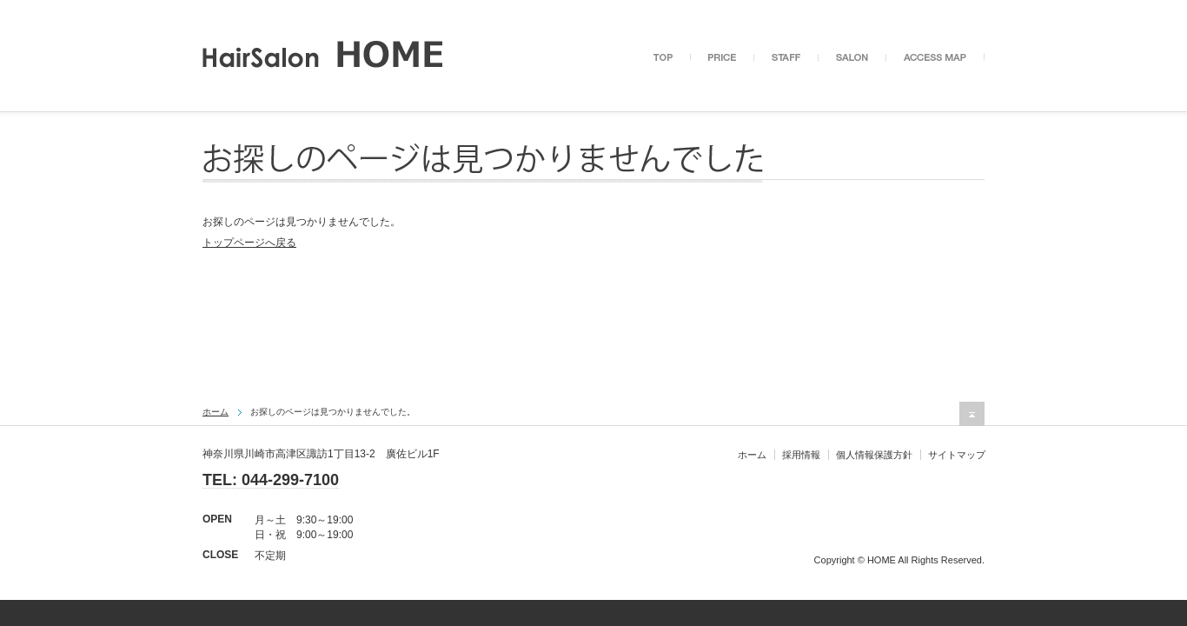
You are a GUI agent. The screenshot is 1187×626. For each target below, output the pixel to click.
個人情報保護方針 (874, 455)
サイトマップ (956, 455)
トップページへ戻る (249, 242)
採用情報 (801, 455)
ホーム (215, 411)
